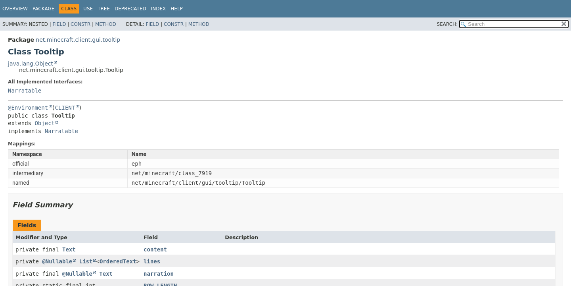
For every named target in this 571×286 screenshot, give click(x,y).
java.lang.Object (30, 63)
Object (44, 123)
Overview (15, 9)
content (155, 249)
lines (152, 261)
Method (105, 24)
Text (69, 249)
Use (88, 9)
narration (159, 274)
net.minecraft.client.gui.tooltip (78, 40)
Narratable (24, 90)
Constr (80, 24)
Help (177, 9)
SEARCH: (447, 24)
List (86, 261)
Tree (104, 9)
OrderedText (118, 261)
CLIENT (65, 107)
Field (59, 24)
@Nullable (57, 261)
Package (43, 9)
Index (158, 9)
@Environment (28, 107)
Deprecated (130, 9)
